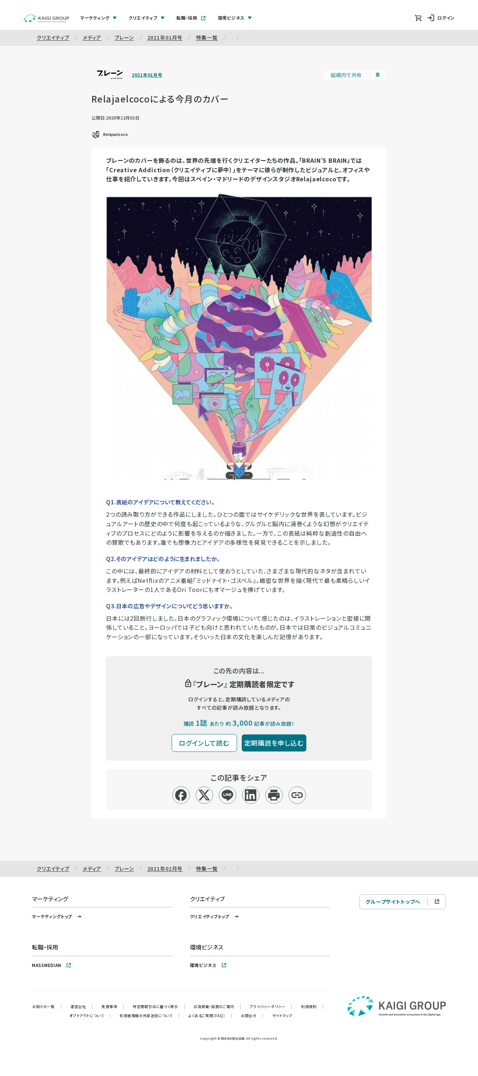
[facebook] (181, 795)
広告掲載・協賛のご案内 (217, 1006)
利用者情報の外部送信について (150, 1015)
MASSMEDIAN (52, 965)
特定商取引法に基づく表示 (159, 1006)
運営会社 (81, 1006)
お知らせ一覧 (47, 1006)
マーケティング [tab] (98, 18)
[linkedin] (250, 795)
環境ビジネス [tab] (235, 18)
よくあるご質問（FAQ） (210, 1015)
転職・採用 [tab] (191, 18)
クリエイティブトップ (215, 916)
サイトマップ (282, 1015)
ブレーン (124, 37)
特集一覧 (206, 37)
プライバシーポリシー (271, 1006)
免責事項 (113, 1006)
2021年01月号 (165, 37)
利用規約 (312, 1006)
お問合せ (252, 1015)
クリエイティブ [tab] (146, 18)
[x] (204, 795)
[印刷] (274, 795)
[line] (227, 795)
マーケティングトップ (57, 916)
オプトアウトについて (90, 1015)
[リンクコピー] (297, 795)
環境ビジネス (208, 965)
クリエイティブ (53, 37)
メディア (92, 37)
